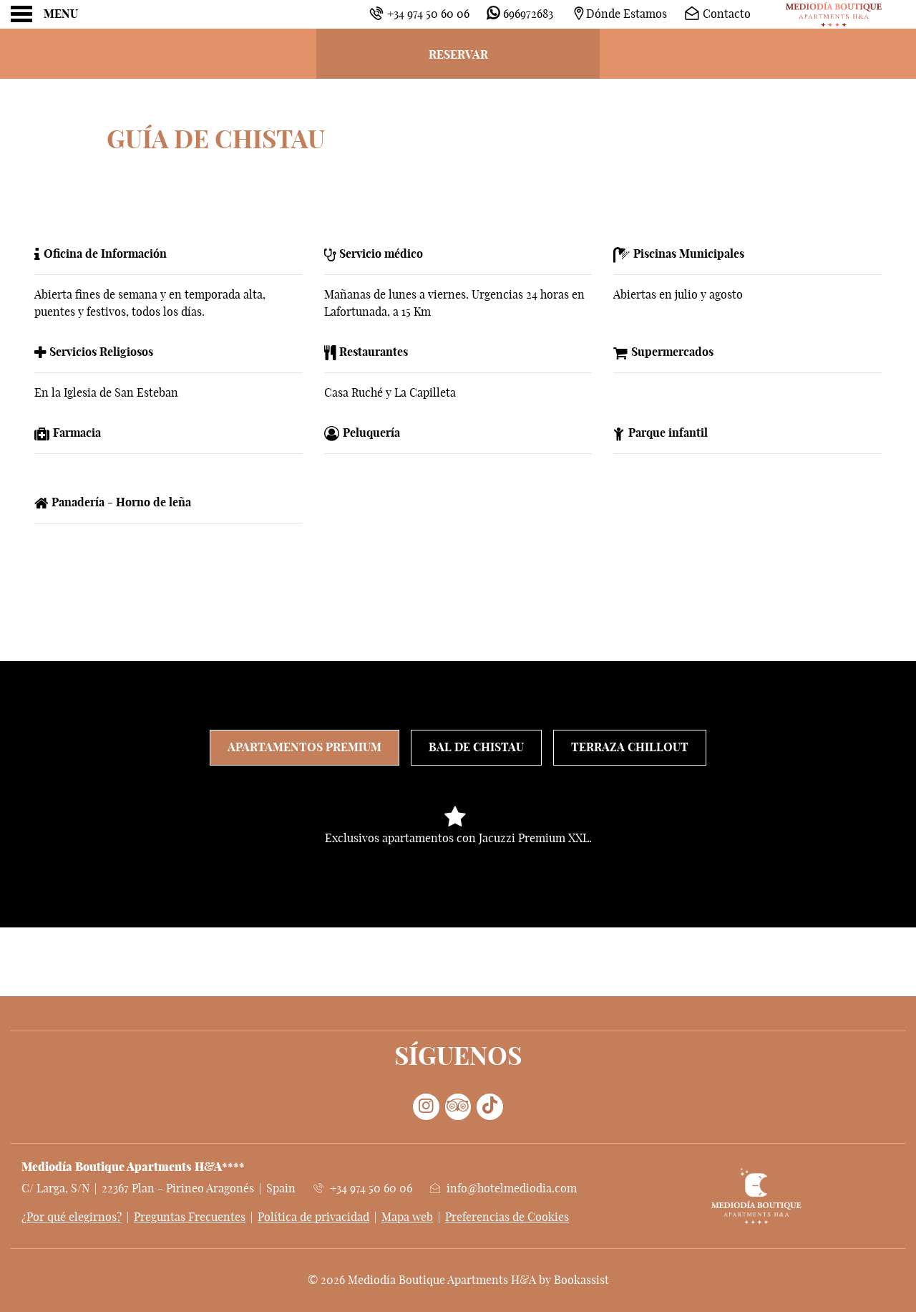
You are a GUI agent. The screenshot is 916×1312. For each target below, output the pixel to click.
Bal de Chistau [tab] (476, 747)
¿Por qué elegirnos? (71, 1217)
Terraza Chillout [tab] (629, 747)
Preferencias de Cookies (507, 1217)
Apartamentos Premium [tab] (304, 747)
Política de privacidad (313, 1217)
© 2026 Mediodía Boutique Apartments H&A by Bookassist (458, 1280)
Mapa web (407, 1217)
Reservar (458, 55)
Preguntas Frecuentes (189, 1217)
